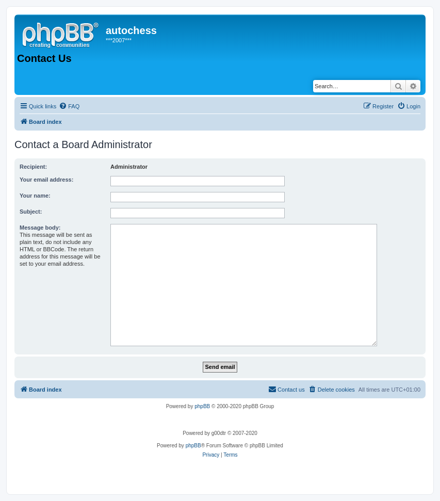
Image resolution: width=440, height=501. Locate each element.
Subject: (31, 211)
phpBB (202, 406)
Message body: (40, 227)
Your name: (35, 195)
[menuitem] (69, 106)
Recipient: (33, 167)
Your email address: (46, 179)
